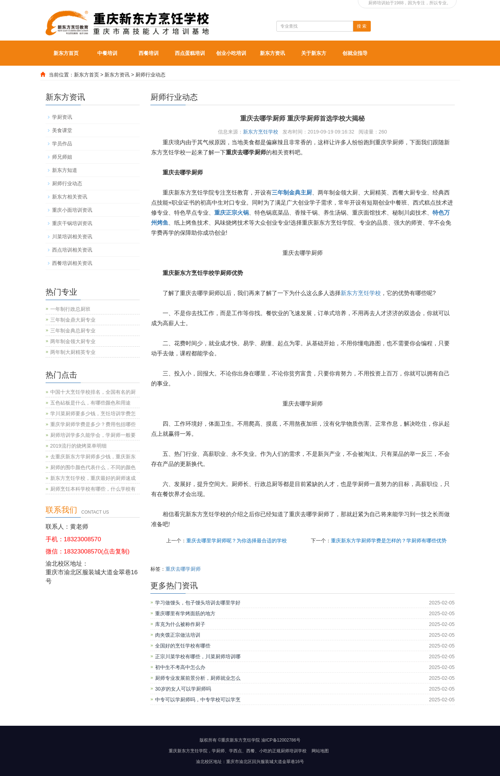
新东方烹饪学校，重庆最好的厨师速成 (93, 478)
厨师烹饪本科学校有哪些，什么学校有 (93, 489)
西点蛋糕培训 (190, 53)
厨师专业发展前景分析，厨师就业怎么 (197, 678)
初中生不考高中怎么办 (180, 667)
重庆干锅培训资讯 (72, 223)
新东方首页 (66, 53)
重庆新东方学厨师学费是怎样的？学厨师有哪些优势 (389, 540)
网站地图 (320, 750)
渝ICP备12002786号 (280, 740)
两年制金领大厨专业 (72, 341)
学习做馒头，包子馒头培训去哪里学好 (197, 603)
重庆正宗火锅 (231, 213)
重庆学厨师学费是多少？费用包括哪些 (93, 424)
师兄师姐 (62, 157)
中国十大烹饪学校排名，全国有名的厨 (93, 392)
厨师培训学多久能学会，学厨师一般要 (93, 435)
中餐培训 (107, 53)
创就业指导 (355, 53)
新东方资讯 (272, 53)
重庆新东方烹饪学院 (188, 750)
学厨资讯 (62, 117)
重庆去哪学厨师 (183, 569)
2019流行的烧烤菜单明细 (78, 446)
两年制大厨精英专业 (72, 352)
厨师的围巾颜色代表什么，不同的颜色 (93, 467)
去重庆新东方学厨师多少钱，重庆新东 (93, 456)
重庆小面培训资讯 (72, 210)
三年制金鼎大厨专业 (72, 320)
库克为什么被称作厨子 (180, 624)
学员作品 (62, 143)
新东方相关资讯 (69, 197)
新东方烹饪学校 (260, 132)
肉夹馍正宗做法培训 (177, 635)
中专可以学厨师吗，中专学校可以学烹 (197, 699)
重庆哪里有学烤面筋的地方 (185, 613)
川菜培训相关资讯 (72, 236)
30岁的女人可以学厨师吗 (183, 689)
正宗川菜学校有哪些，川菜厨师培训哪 (197, 656)
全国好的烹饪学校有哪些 (182, 646)
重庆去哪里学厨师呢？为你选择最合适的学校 (236, 540)
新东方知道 (64, 170)
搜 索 (361, 26)
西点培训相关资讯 (72, 250)
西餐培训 (149, 53)
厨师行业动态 (150, 75)
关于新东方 (313, 53)
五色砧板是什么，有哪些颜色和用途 (90, 403)
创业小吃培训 (231, 53)
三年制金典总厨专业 (72, 330)
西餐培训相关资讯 (72, 263)
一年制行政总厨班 (70, 309)
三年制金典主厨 (292, 193)
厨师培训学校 (294, 750)
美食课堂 (62, 130)
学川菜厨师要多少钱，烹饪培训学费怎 (93, 413)
